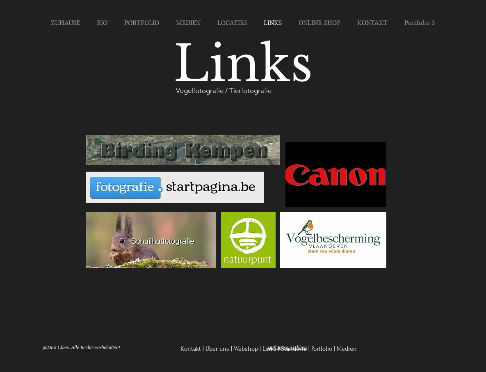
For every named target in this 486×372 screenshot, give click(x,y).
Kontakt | (192, 348)
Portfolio (321, 348)
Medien (347, 348)
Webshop (246, 348)
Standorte (294, 348)
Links (269, 348)
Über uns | (218, 348)
